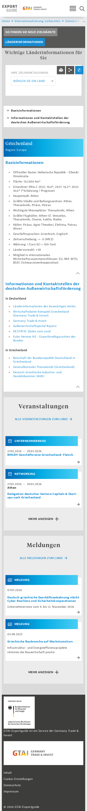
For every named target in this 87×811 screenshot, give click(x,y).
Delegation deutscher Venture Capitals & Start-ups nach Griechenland (42, 495)
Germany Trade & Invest (30, 321)
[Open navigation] (73, 8)
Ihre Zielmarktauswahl (30, 73)
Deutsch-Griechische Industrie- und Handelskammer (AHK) (37, 374)
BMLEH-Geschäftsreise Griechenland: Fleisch (40, 455)
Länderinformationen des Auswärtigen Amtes (44, 306)
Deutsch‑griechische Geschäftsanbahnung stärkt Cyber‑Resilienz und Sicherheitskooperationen (43, 599)
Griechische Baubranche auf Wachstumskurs (40, 641)
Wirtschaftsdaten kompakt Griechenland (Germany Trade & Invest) (41, 313)
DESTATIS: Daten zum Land (32, 331)
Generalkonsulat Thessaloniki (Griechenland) (44, 367)
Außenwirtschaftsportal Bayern (35, 326)
